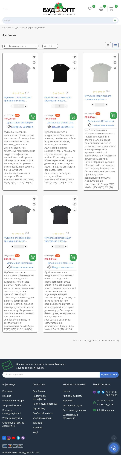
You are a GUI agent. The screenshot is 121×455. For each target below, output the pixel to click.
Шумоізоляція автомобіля (70, 416)
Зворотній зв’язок (11, 405)
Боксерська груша (72, 405)
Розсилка (37, 427)
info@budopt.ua (105, 410)
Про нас (6, 395)
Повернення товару (13, 400)
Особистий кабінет (43, 413)
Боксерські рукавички (74, 410)
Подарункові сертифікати (39, 397)
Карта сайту (39, 408)
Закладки (38, 422)
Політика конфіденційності (11, 412)
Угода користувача (12, 417)
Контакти (7, 391)
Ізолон (66, 391)
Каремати (68, 400)
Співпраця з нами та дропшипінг (13, 424)
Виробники (39, 391)
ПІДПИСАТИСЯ (109, 374)
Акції (35, 432)
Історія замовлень (42, 417)
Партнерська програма (45, 403)
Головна (6, 27)
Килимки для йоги (72, 395)
